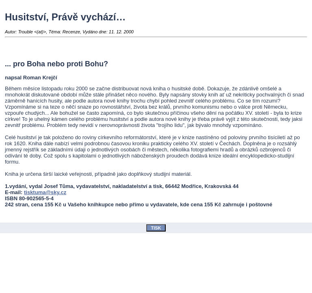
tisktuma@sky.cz (45, 192)
